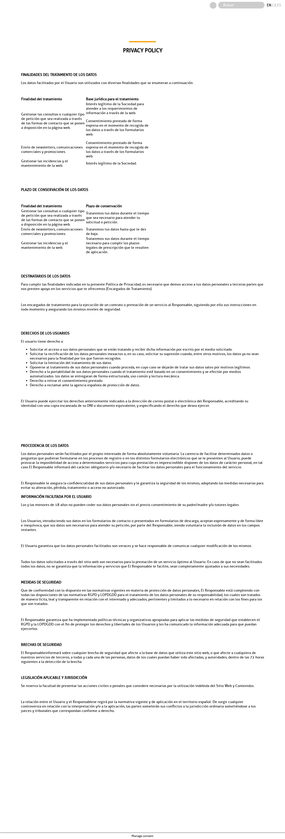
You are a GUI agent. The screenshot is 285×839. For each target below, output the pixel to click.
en (269, 5)
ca (274, 5)
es (279, 5)
